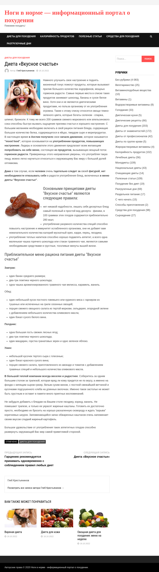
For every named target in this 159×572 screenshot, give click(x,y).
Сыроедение (122, 215)
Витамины (121, 99)
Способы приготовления (129, 204)
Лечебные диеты (125, 157)
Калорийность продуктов (57, 36)
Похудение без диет (127, 183)
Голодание (121, 110)
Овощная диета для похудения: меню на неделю (89, 535)
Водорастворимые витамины (132, 104)
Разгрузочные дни (19, 43)
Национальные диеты (128, 168)
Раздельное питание (127, 194)
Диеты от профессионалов (131, 136)
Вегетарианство (124, 85)
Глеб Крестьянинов (25, 71)
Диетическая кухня (126, 115)
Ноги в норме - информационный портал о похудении (59, 567)
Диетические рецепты (128, 120)
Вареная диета (13, 532)
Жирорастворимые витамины (133, 146)
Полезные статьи (90, 36)
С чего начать (123, 199)
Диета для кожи (50, 532)
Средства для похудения (122, 36)
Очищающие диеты (127, 173)
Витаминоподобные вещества (133, 90)
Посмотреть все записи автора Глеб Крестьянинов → (36, 488)
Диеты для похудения (21, 36)
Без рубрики (122, 79)
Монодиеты (122, 162)
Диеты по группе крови (128, 141)
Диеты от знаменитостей (130, 131)
